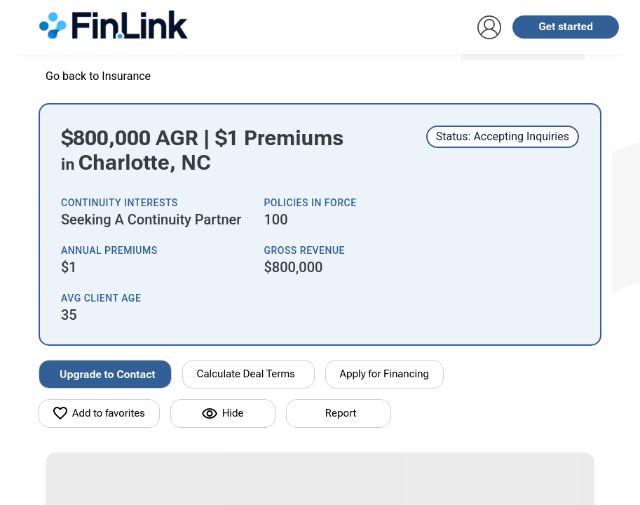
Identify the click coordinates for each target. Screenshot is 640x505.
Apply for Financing (385, 374)
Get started (565, 26)
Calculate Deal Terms (246, 374)
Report (340, 413)
